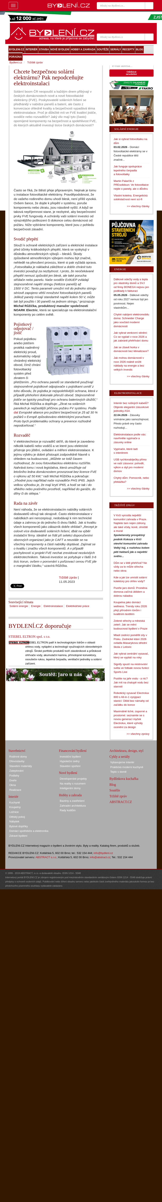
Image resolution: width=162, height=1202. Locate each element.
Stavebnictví (16, 750)
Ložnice (14, 812)
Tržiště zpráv (68, 577)
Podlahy (14, 775)
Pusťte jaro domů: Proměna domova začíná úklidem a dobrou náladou (130, 591)
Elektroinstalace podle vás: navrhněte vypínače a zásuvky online (130, 438)
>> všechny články (138, 206)
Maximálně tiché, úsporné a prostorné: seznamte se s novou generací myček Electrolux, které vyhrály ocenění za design (130, 719)
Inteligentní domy (70, 788)
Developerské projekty (73, 778)
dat (16, 412)
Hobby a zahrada (70, 795)
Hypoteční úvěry (70, 761)
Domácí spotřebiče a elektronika (28, 830)
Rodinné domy (18, 756)
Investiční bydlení (70, 756)
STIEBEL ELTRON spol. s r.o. (29, 636)
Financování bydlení (72, 750)
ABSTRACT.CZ (120, 802)
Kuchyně (14, 802)
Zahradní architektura (73, 805)
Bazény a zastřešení (72, 800)
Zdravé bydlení (18, 835)
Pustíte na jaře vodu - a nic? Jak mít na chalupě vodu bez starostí (131, 682)
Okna (12, 785)
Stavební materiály (20, 766)
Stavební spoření (70, 766)
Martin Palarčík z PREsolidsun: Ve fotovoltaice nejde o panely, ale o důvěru (131, 184)
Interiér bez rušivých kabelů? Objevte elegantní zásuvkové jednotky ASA (131, 407)
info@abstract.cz (100, 857)
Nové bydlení (68, 773)
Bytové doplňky (18, 826)
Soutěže (114, 790)
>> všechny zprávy (138, 733)
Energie (36, 606)
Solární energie (18, 606)
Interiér (13, 796)
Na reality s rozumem (73, 783)
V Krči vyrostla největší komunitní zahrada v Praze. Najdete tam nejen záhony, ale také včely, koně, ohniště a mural (131, 523)
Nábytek (14, 821)
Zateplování (16, 770)
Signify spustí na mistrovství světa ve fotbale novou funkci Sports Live (131, 668)
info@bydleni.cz (103, 853)
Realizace (15, 789)
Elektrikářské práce (77, 606)
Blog (112, 784)
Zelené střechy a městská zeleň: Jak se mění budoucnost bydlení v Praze (130, 624)
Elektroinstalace (53, 606)
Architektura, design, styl (126, 750)
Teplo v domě (118, 771)
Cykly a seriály (119, 756)
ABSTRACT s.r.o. (46, 857)
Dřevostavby (16, 761)
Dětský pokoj (17, 816)
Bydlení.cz (15, 62)
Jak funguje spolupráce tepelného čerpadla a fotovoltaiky (128, 170)
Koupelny (15, 807)
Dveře (13, 780)
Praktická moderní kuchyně (126, 767)
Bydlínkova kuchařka (123, 778)
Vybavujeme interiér (122, 762)
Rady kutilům (68, 810)
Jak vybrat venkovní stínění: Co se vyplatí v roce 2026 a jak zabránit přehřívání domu (131, 336)
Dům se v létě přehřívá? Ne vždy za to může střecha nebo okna (130, 566)
